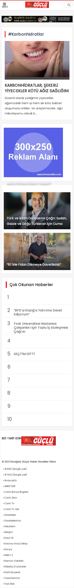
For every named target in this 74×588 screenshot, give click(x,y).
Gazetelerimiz (12, 520)
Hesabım (9, 526)
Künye (8, 549)
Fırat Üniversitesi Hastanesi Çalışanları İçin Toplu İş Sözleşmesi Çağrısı (37, 327)
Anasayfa (10, 480)
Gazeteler (10, 515)
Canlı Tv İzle (11, 509)
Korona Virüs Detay (16, 543)
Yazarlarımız (12, 578)
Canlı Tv (9, 503)
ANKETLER (10, 486)
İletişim (8, 532)
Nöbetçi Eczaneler (15, 566)
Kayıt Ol (9, 537)
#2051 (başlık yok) (15, 469)
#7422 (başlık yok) (15, 474)
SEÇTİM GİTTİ (21, 354)
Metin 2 (8, 555)
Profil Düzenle (12, 572)
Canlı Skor (10, 497)
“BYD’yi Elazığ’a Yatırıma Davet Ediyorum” (34, 312)
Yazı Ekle (9, 583)
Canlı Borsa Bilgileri (16, 492)
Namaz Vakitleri (14, 560)
